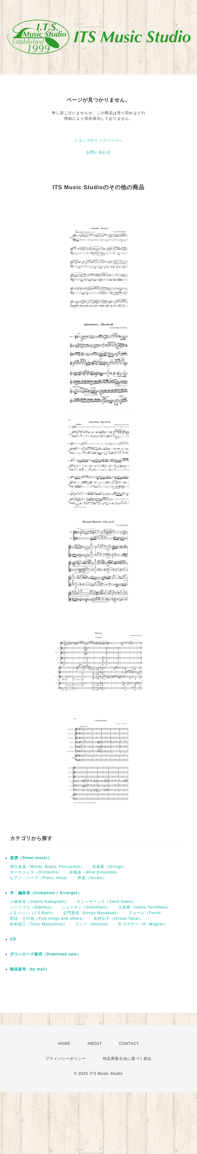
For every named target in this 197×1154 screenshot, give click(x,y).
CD (13, 939)
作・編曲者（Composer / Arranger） (46, 893)
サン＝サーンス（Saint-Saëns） (107, 901)
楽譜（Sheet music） (31, 858)
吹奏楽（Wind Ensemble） (94, 872)
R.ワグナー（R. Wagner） (143, 924)
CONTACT (129, 1043)
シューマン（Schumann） (86, 907)
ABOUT (95, 1043)
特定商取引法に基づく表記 (127, 1058)
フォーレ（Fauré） (146, 913)
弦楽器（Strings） (109, 866)
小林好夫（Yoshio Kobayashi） (39, 901)
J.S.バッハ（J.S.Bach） (33, 913)
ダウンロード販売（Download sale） (45, 954)
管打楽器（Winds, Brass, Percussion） (47, 866)
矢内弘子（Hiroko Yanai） (118, 918)
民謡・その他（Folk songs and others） (48, 918)
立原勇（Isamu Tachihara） (144, 907)
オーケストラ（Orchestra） (36, 872)
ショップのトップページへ (98, 140)
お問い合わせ (98, 152)
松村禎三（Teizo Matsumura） (39, 924)
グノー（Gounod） (93, 924)
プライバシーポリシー (65, 1058)
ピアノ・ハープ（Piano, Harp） (40, 878)
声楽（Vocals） (92, 878)
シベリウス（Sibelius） (32, 907)
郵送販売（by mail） (29, 969)
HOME (64, 1043)
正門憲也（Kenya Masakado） (92, 913)
